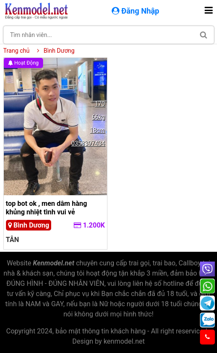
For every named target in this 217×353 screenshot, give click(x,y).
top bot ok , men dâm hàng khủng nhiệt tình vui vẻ (46, 207)
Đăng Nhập (136, 10)
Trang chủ (16, 50)
